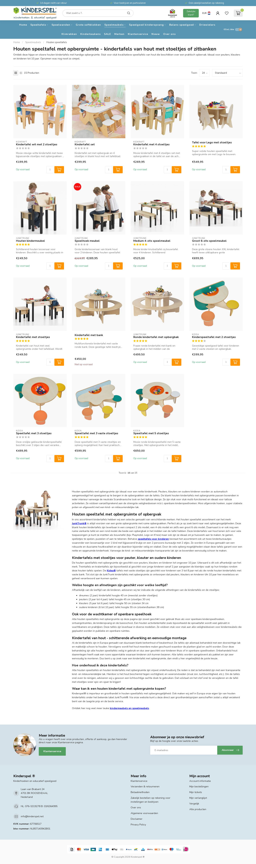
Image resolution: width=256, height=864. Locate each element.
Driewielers (207, 25)
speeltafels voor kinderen (153, 539)
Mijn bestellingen (199, 786)
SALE (107, 34)
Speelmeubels (114, 25)
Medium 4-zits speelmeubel (151, 240)
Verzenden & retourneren (145, 786)
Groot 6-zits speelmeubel (209, 240)
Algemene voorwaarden (144, 813)
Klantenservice (138, 34)
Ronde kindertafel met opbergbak (156, 337)
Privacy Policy (138, 824)
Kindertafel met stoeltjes (33, 337)
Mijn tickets (195, 792)
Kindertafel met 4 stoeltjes (151, 144)
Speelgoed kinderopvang (146, 25)
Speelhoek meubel (87, 240)
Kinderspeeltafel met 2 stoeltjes (214, 337)
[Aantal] (50, 169)
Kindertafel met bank (89, 335)
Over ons (169, 34)
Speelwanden (61, 25)
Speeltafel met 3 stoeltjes (34, 433)
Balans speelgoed (181, 25)
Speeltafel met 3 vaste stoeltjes (96, 433)
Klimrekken (69, 34)
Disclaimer (136, 819)
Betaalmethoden (140, 792)
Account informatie (200, 781)
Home (23, 25)
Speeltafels (38, 25)
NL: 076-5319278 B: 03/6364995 (39, 806)
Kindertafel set (85, 144)
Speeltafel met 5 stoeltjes (151, 433)
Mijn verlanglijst (198, 798)
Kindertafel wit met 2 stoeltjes (36, 144)
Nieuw (155, 34)
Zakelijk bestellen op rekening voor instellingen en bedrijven (150, 800)
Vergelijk (194, 803)
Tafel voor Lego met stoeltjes (212, 142)
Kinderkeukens (90, 34)
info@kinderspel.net (32, 816)
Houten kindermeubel (30, 240)
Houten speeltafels (56, 42)
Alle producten (197, 809)
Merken (119, 34)
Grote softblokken (88, 25)
